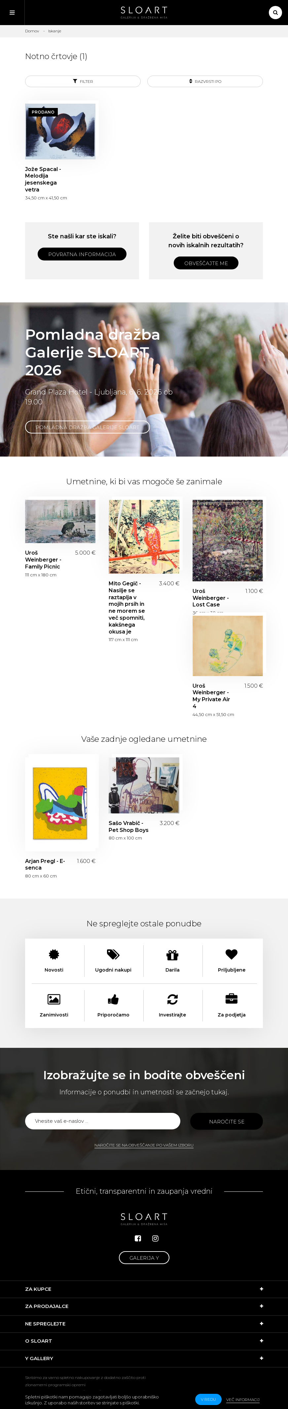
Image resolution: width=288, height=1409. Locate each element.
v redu (208, 1399)
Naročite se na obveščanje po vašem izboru (144, 1145)
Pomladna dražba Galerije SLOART (87, 427)
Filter (83, 81)
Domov (32, 30)
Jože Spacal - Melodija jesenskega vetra (43, 179)
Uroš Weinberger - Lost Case (211, 598)
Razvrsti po (205, 81)
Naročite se (226, 1121)
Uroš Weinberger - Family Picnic (43, 560)
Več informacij (243, 1399)
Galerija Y (144, 1258)
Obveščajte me (206, 263)
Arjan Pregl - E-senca (45, 864)
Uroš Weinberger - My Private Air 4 (211, 696)
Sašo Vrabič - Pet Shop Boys (129, 826)
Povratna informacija (82, 254)
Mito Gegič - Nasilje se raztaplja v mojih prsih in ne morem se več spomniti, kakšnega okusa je (127, 607)
